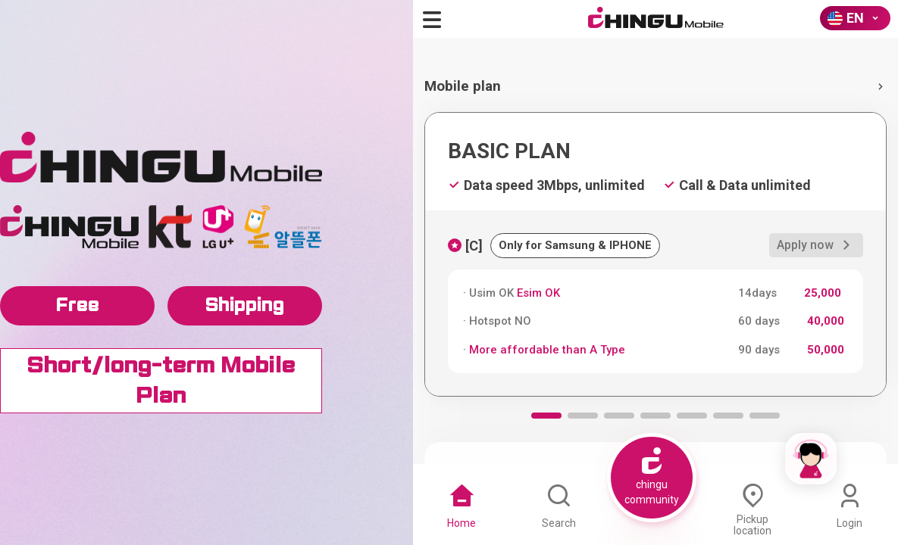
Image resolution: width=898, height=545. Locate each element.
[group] (655, 254)
